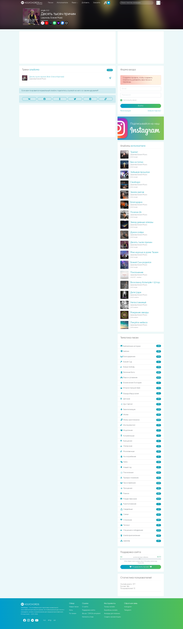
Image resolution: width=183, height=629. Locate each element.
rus (44, 620)
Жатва (140, 415)
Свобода (135, 182)
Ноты (71, 610)
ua (54, 620)
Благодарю (136, 202)
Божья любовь (140, 367)
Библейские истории (140, 346)
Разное (140, 493)
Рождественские (140, 499)
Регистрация (125, 111)
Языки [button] (74, 2)
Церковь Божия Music (52, 18)
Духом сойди (137, 232)
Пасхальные (140, 472)
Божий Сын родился (140, 262)
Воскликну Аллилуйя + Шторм (145, 282)
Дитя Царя (135, 292)
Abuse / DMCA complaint (91, 613)
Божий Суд (140, 362)
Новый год (140, 467)
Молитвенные (140, 451)
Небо (140, 462)
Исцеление (140, 430)
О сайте (85, 607)
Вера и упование (140, 377)
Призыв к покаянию (140, 478)
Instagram (128, 607)
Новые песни (74, 607)
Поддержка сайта (88, 610)
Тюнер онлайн (109, 607)
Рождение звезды (139, 312)
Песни (50, 2)
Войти (140, 106)
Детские (140, 399)
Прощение (140, 488)
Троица (140, 525)
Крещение (140, 441)
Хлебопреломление (140, 535)
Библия (140, 351)
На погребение (140, 457)
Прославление (140, 483)
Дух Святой (140, 404)
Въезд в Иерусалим (140, 393)
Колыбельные (140, 435)
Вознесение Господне (140, 383)
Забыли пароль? (154, 111)
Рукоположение (140, 504)
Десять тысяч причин (141, 242)
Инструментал (140, 425)
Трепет (134, 152)
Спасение (140, 520)
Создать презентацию (112, 617)
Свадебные (140, 509)
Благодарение (140, 356)
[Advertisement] (67, 47)
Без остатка (136, 162)
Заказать (96, 2)
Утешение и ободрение (140, 530)
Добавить (85, 2)
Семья (140, 514)
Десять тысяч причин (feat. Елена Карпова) (46, 77)
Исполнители (62, 2)
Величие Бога (140, 372)
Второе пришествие (140, 388)
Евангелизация (140, 409)
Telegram (127, 610)
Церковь (140, 541)
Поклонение (136, 272)
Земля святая (137, 192)
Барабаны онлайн (111, 610)
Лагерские (140, 446)
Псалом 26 (135, 212)
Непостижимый (138, 302)
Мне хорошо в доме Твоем (144, 252)
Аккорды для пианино (112, 613)
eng (49, 620)
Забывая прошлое (140, 172)
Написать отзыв (87, 617)
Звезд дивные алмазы (141, 222)
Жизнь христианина (140, 420)
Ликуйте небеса (138, 322)
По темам (72, 613)
